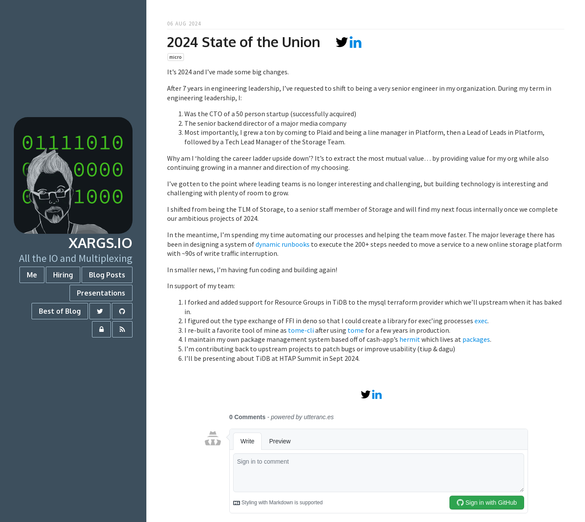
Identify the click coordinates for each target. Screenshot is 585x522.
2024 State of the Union (243, 42)
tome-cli (301, 330)
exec (480, 320)
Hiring (63, 275)
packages (476, 339)
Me (32, 275)
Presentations (101, 293)
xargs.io (101, 242)
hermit (409, 339)
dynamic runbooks (283, 244)
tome (356, 330)
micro (175, 57)
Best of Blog (60, 311)
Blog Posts (107, 275)
